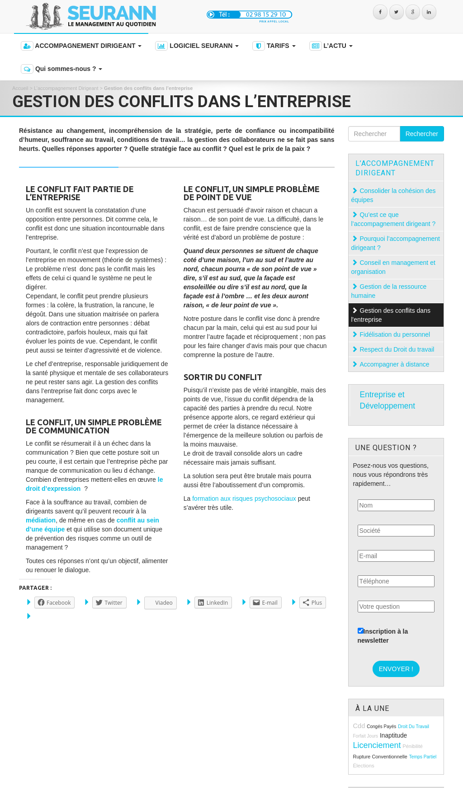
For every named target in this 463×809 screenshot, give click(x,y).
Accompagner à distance (395, 364)
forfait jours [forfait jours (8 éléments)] (365, 736)
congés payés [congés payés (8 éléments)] (381, 726)
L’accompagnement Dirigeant (66, 88)
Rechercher (422, 133)
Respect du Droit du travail (398, 349)
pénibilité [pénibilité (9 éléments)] (412, 746)
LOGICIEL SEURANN (197, 46)
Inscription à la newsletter (383, 636)
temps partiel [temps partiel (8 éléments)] (423, 756)
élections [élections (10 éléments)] (363, 765)
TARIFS (273, 46)
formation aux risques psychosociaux (244, 498)
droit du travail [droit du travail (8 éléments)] (413, 726)
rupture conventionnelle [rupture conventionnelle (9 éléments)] (380, 756)
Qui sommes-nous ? (61, 69)
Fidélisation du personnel (396, 334)
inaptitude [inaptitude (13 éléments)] (393, 735)
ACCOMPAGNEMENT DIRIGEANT (81, 46)
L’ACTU (331, 46)
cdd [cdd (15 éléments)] (359, 725)
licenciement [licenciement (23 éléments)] (377, 745)
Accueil (20, 88)
